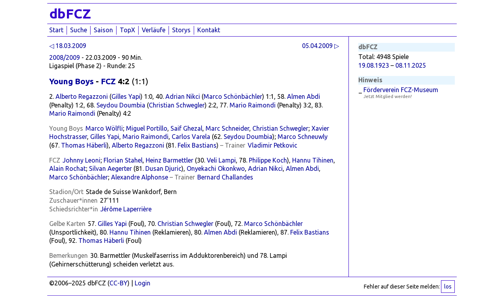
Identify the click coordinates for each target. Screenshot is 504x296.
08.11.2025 (410, 65)
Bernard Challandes (225, 177)
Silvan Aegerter (110, 168)
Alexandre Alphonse (139, 177)
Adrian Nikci (182, 96)
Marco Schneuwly (303, 136)
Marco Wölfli (104, 128)
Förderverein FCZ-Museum (400, 89)
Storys (181, 29)
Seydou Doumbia (120, 105)
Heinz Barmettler (169, 160)
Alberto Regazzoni (82, 96)
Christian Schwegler (177, 105)
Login (142, 283)
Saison (103, 29)
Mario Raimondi (253, 105)
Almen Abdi (303, 96)
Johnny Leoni (81, 160)
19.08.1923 (373, 65)
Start (56, 29)
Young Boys (71, 81)
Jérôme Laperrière (126, 209)
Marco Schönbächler (233, 96)
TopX (127, 29)
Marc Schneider (227, 128)
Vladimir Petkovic (272, 145)
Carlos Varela (191, 136)
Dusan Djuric (163, 168)
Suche (78, 29)
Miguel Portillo (146, 128)
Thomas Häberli (84, 145)
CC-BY (118, 283)
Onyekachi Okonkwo (216, 168)
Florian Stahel (123, 160)
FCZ (108, 81)
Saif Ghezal (186, 128)
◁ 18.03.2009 (67, 45)
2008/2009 (64, 57)
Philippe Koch (268, 160)
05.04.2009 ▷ (320, 45)
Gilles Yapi (126, 96)
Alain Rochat (67, 168)
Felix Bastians (197, 145)
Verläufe (153, 29)
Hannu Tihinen (313, 160)
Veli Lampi (221, 160)
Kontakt (208, 29)
